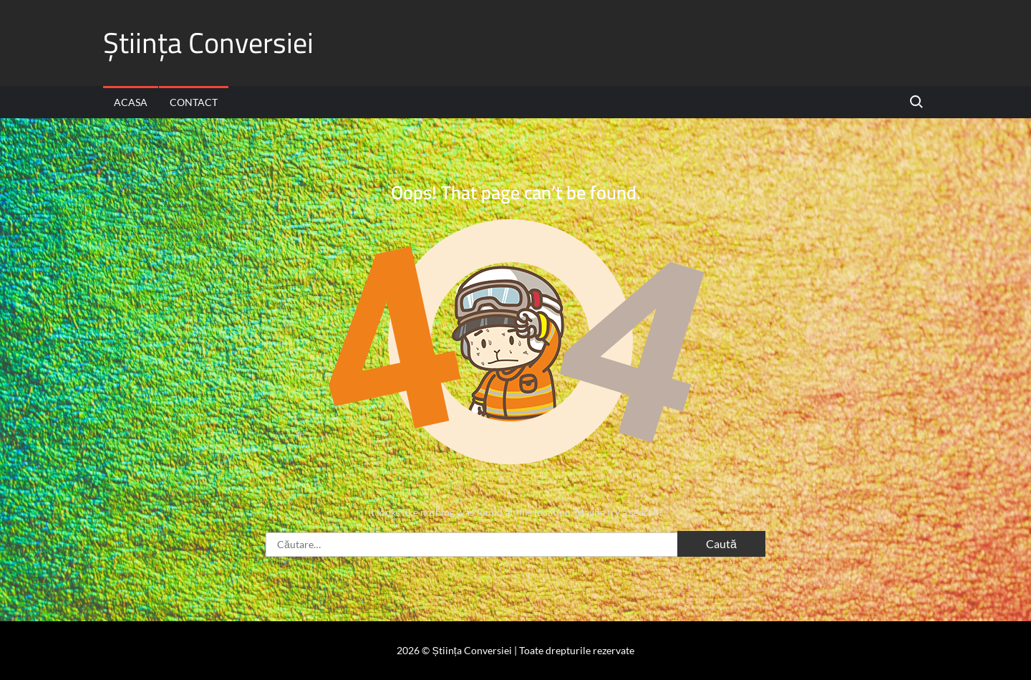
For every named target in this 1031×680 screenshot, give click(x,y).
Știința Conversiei (208, 43)
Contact (194, 102)
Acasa (130, 102)
